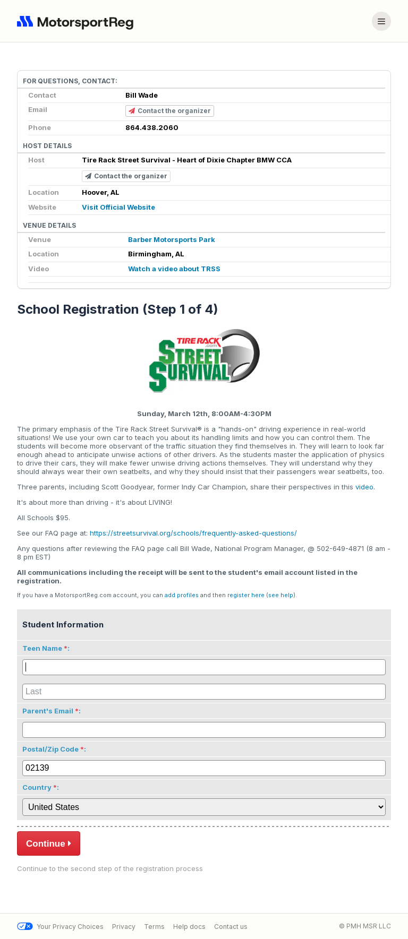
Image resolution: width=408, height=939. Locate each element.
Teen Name (42, 648)
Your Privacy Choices (60, 927)
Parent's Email (47, 711)
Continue (48, 843)
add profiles (182, 595)
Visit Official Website (118, 207)
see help (280, 595)
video (364, 487)
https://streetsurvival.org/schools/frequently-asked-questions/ (193, 533)
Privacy (123, 927)
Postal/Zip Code (50, 749)
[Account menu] (381, 21)
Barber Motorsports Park (171, 239)
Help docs (189, 927)
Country (37, 787)
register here (246, 595)
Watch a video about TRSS (174, 268)
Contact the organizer (170, 111)
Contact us (231, 927)
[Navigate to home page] (77, 21)
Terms (154, 927)
